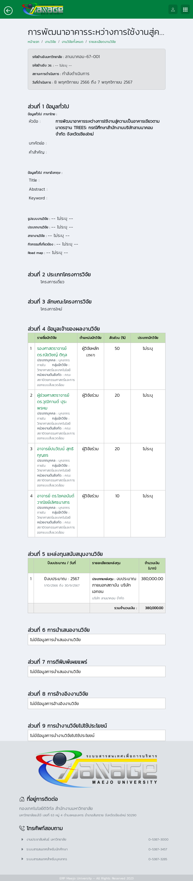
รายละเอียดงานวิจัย (102, 41)
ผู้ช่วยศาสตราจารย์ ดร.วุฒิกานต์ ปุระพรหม (53, 401)
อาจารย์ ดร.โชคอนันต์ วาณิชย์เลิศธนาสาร (55, 499)
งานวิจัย (50, 41)
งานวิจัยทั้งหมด (72, 41)
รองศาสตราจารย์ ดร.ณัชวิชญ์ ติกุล (52, 351)
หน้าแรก (33, 41)
